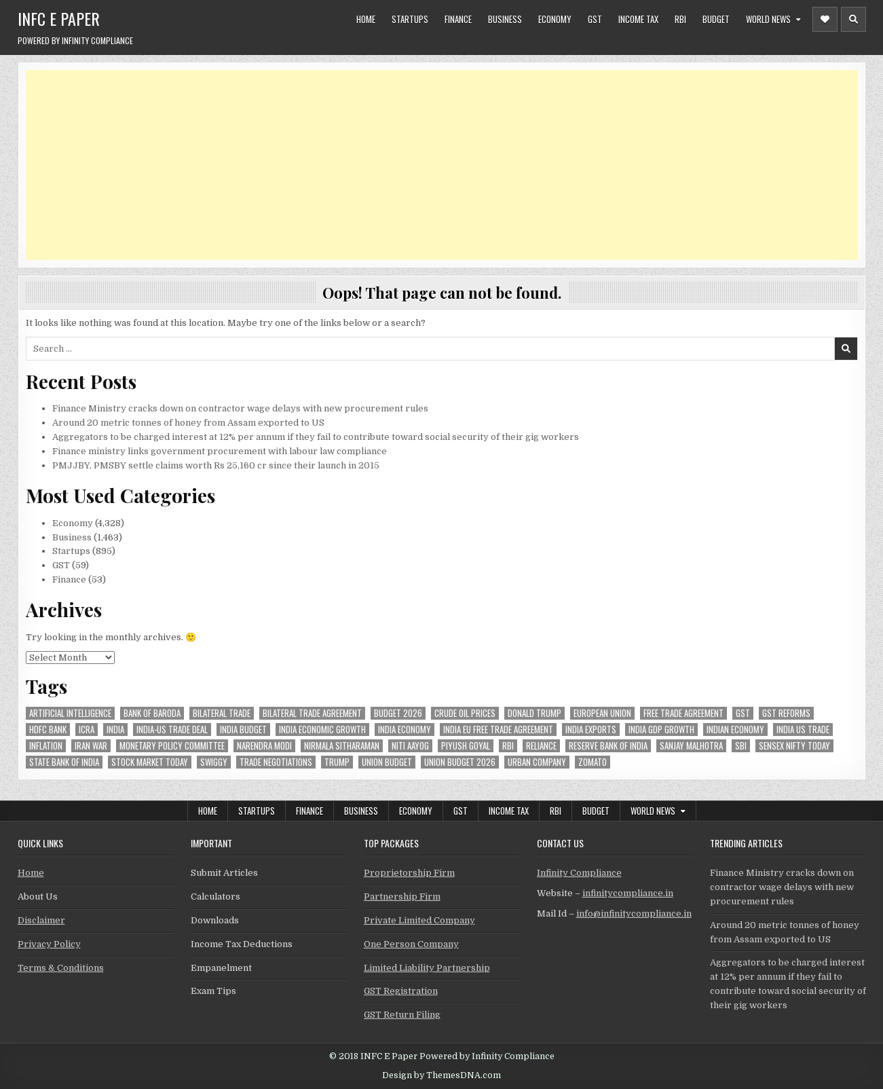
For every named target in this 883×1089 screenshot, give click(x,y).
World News (768, 19)
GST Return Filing (402, 1015)
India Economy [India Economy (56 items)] (404, 729)
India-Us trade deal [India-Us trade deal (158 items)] (172, 729)
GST (595, 19)
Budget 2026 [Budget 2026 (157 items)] (398, 713)
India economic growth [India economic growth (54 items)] (322, 729)
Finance (458, 19)
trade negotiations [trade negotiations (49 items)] (276, 762)
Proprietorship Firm (409, 873)
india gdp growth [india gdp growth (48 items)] (661, 729)
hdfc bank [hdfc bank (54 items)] (48, 729)
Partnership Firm (402, 896)
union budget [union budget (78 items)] (387, 762)
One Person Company (411, 944)
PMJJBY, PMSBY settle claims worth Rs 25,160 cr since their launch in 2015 (215, 465)
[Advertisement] (433, 165)
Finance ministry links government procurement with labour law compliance (219, 451)
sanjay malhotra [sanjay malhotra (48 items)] (691, 745)
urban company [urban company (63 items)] (537, 762)
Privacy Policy (49, 944)
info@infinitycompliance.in (634, 913)
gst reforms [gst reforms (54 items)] (786, 713)
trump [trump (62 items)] (337, 762)
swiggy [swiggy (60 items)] (213, 762)
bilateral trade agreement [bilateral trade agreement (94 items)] (312, 713)
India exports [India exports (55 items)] (590, 729)
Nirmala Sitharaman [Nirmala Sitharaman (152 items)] (341, 745)
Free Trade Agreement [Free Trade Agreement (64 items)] (683, 713)
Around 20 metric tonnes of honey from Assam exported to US (188, 423)
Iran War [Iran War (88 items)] (91, 745)
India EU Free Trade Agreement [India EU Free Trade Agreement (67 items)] (498, 729)
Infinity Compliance (579, 873)
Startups (410, 19)
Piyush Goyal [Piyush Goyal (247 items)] (465, 745)
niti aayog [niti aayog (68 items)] (410, 745)
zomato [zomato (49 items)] (592, 762)
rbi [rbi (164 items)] (508, 745)
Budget (716, 19)
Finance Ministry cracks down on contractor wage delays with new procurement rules (240, 408)
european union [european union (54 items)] (602, 713)
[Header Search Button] (853, 19)
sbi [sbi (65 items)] (741, 745)
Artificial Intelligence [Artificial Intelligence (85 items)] (70, 713)
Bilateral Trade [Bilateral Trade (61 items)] (221, 713)
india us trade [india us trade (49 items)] (802, 729)
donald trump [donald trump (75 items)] (534, 713)
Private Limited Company (419, 920)
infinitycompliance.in (627, 893)
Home (365, 19)
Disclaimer (41, 920)
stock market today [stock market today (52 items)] (149, 762)
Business (505, 19)
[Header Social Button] (825, 19)
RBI (680, 19)
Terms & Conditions (61, 968)
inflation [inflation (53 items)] (45, 745)
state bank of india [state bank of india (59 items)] (64, 762)
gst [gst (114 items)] (743, 713)
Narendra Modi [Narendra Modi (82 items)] (264, 745)
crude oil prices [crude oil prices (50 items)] (464, 713)
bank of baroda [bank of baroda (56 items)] (152, 713)
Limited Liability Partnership (427, 968)
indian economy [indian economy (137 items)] (735, 729)
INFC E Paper (59, 18)
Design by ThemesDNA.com (441, 1075)
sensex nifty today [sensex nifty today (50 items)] (794, 745)
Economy (554, 19)
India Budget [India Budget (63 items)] (243, 729)
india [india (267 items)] (115, 729)
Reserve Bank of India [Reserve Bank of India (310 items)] (608, 745)
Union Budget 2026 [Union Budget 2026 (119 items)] (459, 762)
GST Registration (401, 991)
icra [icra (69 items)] (86, 729)
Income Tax (638, 19)
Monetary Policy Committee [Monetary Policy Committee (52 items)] (172, 745)
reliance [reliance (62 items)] (541, 745)
